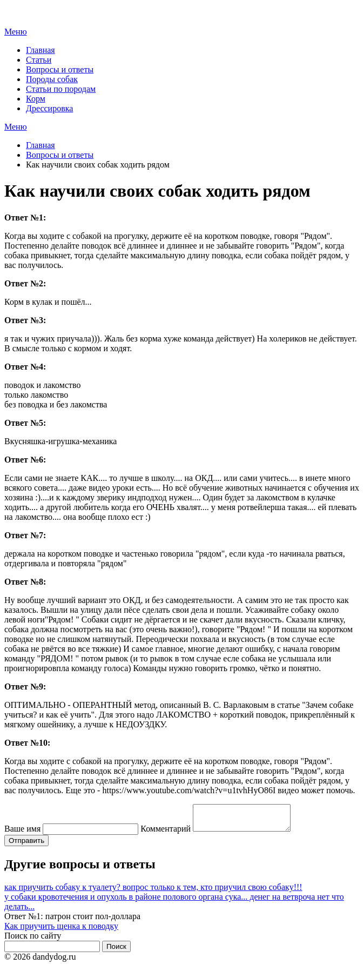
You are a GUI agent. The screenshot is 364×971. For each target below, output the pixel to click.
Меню (15, 31)
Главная (40, 50)
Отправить (26, 845)
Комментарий (165, 833)
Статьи (38, 59)
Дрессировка (49, 108)
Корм (35, 98)
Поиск (116, 951)
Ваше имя (22, 833)
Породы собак (52, 79)
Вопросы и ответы (59, 69)
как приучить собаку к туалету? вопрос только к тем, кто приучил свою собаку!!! (153, 891)
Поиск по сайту (32, 940)
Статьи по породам (61, 88)
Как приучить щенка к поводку (61, 930)
